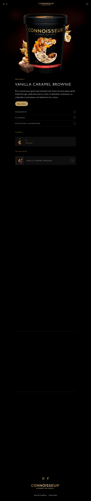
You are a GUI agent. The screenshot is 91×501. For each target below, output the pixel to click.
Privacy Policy (53, 495)
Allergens (45, 118)
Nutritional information (45, 124)
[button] (87, 3)
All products (19, 79)
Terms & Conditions (40, 495)
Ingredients (45, 113)
